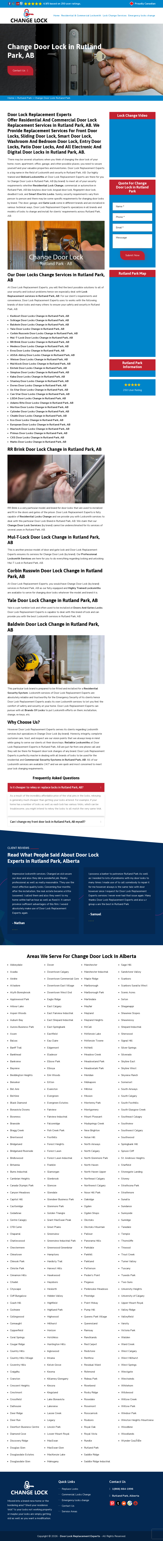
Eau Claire (52, 1040)
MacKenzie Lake (56, 1454)
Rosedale (89, 1399)
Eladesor (52, 1054)
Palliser (88, 1234)
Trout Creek (128, 1254)
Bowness (15, 1116)
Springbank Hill (129, 1144)
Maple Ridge (91, 978)
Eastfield (52, 1034)
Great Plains (54, 1227)
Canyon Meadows (20, 1192)
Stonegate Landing (131, 1172)
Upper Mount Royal (132, 1303)
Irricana (51, 1358)
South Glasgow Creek (133, 1109)
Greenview (53, 1234)
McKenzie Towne (93, 1040)
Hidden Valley (55, 1296)
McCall (88, 1027)
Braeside (15, 1123)
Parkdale (89, 1247)
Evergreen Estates (57, 1103)
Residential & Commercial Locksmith (81, 15)
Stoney (125, 1178)
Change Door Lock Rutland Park (52, 98)
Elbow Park (53, 1061)
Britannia (15, 1165)
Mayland (89, 1013)
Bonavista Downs (20, 1109)
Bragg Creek (17, 1130)
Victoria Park (128, 1330)
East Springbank (56, 1027)
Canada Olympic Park (22, 1185)
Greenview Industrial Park (61, 1241)
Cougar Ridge (17, 1344)
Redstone (89, 1351)
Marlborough (91, 985)
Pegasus (89, 1282)
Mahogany (53, 1461)
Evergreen (53, 1096)
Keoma (51, 1371)
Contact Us (20, 70)
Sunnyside (126, 1213)
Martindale (90, 999)
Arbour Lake (17, 1006)
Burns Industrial (18, 1172)
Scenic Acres (128, 992)
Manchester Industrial (96, 972)
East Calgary (54, 1006)
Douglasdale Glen (20, 1461)
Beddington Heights (21, 1075)
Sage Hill (126, 965)
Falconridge (53, 1123)
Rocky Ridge (91, 1392)
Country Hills (17, 1351)
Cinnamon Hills (18, 1275)
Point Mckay (91, 1303)
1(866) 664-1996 (122, 1489)
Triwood (126, 1247)
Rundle (88, 1440)
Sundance (126, 1206)
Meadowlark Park (94, 1068)
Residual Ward (92, 1365)
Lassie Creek (54, 1413)
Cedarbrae (15, 1213)
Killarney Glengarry (57, 1379)
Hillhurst (52, 1323)
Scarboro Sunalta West (134, 985)
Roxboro (89, 1420)
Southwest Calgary (132, 1130)
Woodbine (127, 1427)
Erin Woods (53, 1075)
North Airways (92, 1144)
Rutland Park (24, 98)
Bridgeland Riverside (21, 1151)
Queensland (90, 1323)
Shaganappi (127, 1006)
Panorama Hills (92, 1241)
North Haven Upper (95, 1172)
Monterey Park (92, 1103)
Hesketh (52, 1289)
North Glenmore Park (96, 1158)
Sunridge (126, 1220)
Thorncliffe (127, 1241)
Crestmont (16, 1392)
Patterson (90, 1268)
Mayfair (88, 1006)
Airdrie (13, 978)
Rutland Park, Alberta (125, 1496)
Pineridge (89, 1296)
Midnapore (90, 1082)
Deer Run (15, 1420)
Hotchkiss (52, 1337)
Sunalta (125, 1199)
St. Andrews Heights (133, 1158)
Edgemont (53, 1047)
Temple (125, 1234)
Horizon (51, 1330)
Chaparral (15, 1234)
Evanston (52, 1089)
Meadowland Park (94, 1061)
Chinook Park (17, 1261)
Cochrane (15, 1310)
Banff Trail (16, 1047)
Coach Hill (15, 1303)
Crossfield (15, 1399)
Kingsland (52, 1392)
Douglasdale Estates (22, 1454)
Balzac (14, 1040)
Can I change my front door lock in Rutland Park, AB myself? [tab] (55, 821)
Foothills (52, 1137)
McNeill (88, 1047)
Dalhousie (15, 1406)
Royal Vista (90, 1434)
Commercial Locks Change (76, 1494)
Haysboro (52, 1282)
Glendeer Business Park (60, 1199)
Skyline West (128, 1068)
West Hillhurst (129, 1358)
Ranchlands (90, 1337)
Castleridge (16, 1206)
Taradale (126, 1227)
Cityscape (15, 1289)
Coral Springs (17, 1337)
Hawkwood (53, 1275)
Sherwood (127, 1034)
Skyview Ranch (129, 1075)
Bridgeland (16, 1144)
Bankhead (15, 1054)
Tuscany (125, 1268)
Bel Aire (14, 1089)
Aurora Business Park (22, 1027)
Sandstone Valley (131, 972)
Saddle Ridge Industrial (97, 1461)
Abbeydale (16, 965)
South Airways (129, 1089)
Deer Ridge (16, 1413)
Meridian (88, 1075)
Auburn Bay (16, 1020)
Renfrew (89, 1358)
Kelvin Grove (54, 1365)
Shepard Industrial (131, 1027)
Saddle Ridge (91, 1454)
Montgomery (91, 1109)
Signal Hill (127, 1040)
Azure (13, 1034)
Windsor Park (128, 1413)
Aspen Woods (18, 1013)
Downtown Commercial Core (63, 978)
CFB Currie (16, 1227)
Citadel (14, 1282)
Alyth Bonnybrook (20, 992)
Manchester (90, 965)
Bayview (15, 1068)
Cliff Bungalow (18, 1296)
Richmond (89, 1371)
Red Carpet (90, 1344)
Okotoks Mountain (94, 1227)
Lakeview (52, 1406)
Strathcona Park (130, 1185)
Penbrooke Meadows (96, 1289)
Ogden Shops (91, 1213)
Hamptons (53, 1254)
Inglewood (53, 1351)
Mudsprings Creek (94, 1123)
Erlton (50, 1082)
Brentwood (16, 1137)
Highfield (52, 1303)
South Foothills (129, 1103)
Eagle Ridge (54, 999)
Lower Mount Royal (58, 1434)
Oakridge (89, 1199)
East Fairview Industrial (60, 1013)
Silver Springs (128, 1047)
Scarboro (126, 978)
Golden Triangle (56, 1213)
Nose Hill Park (92, 1192)
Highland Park (55, 1310)
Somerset (126, 1082)
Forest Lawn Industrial (59, 1158)
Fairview (51, 1109)
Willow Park (128, 1406)
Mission (88, 1096)
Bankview (15, 1061)
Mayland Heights (93, 1020)
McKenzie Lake (92, 1034)
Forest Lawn (54, 1151)
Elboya (51, 1068)
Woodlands (127, 1434)
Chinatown (16, 1254)
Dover (50, 965)
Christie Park (17, 1268)
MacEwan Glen (55, 1447)
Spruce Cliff (127, 1151)
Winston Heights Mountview (137, 1420)
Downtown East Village (60, 985)
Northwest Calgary (95, 1185)
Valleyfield (127, 1316)
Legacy (51, 1420)
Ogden (88, 1206)
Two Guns (127, 1282)
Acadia (14, 972)
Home (56, 15)
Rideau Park (90, 1379)
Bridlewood (16, 1158)
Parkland (89, 1261)
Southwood (127, 1137)
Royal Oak (90, 1427)
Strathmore (127, 1192)
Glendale (52, 1192)
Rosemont (90, 1406)
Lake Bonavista (55, 1399)
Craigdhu (15, 1371)
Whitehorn (127, 1385)
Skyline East (128, 1061)
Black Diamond (18, 1103)
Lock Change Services (115, 15)
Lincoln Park (54, 1427)
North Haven (91, 1165)
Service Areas (69, 1511)
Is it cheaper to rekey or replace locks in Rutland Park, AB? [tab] (55, 787)
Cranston (15, 1379)
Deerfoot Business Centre (24, 1427)
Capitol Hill (16, 1199)
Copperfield (16, 1330)
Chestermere (17, 1247)
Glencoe (51, 1185)
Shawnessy (127, 1020)
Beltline (14, 1096)
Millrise (88, 1089)
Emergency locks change (141, 15)
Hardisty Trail (54, 1261)
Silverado (126, 1054)
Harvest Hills (54, 1268)
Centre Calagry (18, 1220)
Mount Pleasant (93, 1116)
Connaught (16, 1323)
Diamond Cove (18, 1434)
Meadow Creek (92, 1054)
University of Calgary (132, 1296)
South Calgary (129, 1096)
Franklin (51, 1165)
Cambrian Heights (20, 1178)
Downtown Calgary (58, 972)
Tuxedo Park (128, 1275)
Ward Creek (128, 1344)
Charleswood (17, 1241)
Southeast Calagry (131, 1116)
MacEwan (52, 1440)
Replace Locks (70, 1489)
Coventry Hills (18, 1365)
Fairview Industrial (57, 1116)
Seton (124, 999)
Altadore (15, 985)
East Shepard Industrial (60, 1020)
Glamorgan (53, 1172)
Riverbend (89, 1385)
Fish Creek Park (55, 1130)
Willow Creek (129, 1399)
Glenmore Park (55, 1206)
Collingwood (17, 1316)
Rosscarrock (91, 1413)
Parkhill (88, 1254)
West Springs (129, 1365)
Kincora (51, 1385)
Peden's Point (92, 1275)
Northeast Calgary (94, 1178)
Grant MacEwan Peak (59, 1220)
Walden (125, 1337)
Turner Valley (128, 1261)
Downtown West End (59, 992)
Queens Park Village (95, 1316)
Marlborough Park (94, 992)
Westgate (127, 1371)
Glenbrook (53, 1178)
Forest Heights (55, 1144)
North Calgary (92, 1151)
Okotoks (89, 1220)
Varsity (125, 1323)
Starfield (126, 1165)
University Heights (131, 1289)
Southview (127, 1123)
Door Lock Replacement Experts (80, 1536)
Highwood (53, 1316)
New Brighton (92, 1130)
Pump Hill (89, 1310)
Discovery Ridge (19, 1440)
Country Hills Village (21, 1358)
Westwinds (127, 1379)
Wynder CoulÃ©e (131, 1440)
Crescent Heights (20, 1385)
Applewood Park (19, 999)
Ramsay (88, 1330)
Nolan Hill (89, 1137)
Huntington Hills (56, 1344)
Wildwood (127, 1392)
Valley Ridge (128, 1310)
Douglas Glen (17, 1447)
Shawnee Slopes (130, 1013)
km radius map (132, 316)
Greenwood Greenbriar (59, 1247)
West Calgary (129, 1351)
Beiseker (15, 1082)
